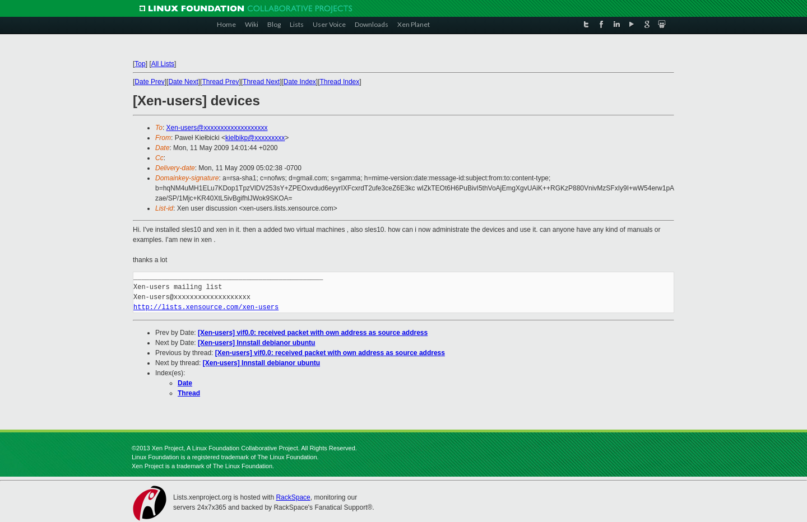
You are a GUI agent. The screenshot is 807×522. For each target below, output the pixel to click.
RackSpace (293, 497)
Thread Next (261, 82)
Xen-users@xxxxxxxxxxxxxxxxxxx (217, 128)
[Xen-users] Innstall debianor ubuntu (256, 343)
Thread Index (340, 82)
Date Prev (149, 82)
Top (139, 64)
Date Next (183, 82)
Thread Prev (220, 82)
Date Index (300, 82)
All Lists (162, 64)
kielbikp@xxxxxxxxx (255, 138)
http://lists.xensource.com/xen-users (206, 307)
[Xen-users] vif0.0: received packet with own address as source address (313, 333)
